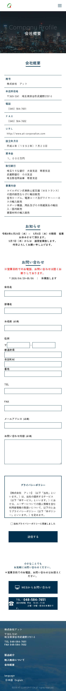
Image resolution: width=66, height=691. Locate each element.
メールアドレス (13, 419)
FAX (6, 401)
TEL (6, 384)
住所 (6, 338)
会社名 (8, 287)
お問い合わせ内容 (14, 436)
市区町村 (9, 359)
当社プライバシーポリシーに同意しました (34, 523)
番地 (6, 369)
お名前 (8, 321)
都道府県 (9, 350)
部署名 (8, 304)
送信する (33, 537)
